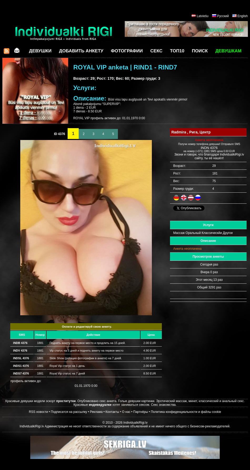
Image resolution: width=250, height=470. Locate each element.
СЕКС (156, 50)
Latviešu (203, 16)
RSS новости (38, 412)
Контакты (112, 412)
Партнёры (140, 412)
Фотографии (127, 50)
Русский (223, 16)
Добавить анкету (81, 50)
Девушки (40, 50)
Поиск (200, 50)
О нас (126, 412)
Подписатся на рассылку (69, 412)
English (242, 16)
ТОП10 (177, 50)
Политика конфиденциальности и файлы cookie (186, 412)
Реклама (96, 412)
